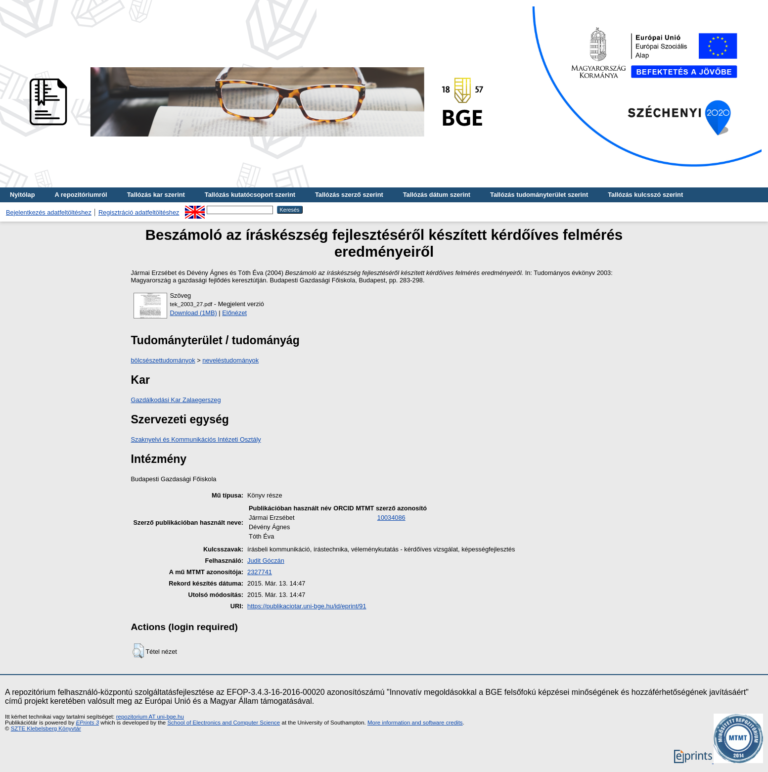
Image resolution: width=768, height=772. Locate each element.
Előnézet (234, 313)
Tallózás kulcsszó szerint (645, 194)
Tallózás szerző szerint (349, 194)
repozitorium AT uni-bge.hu (150, 717)
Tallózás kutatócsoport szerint (250, 194)
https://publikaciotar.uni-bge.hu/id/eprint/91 (306, 606)
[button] (138, 650)
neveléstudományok (230, 360)
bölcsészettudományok (163, 360)
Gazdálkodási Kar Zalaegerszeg (176, 400)
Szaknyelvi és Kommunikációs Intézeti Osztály (196, 439)
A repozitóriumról (80, 194)
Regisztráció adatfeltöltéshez (139, 212)
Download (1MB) (193, 313)
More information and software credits (415, 723)
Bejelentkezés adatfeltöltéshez (48, 212)
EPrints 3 (87, 723)
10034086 (391, 517)
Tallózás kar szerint (156, 194)
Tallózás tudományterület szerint (539, 194)
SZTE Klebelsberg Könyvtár (46, 728)
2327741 (259, 572)
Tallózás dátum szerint (436, 194)
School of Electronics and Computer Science (223, 723)
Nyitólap (22, 194)
